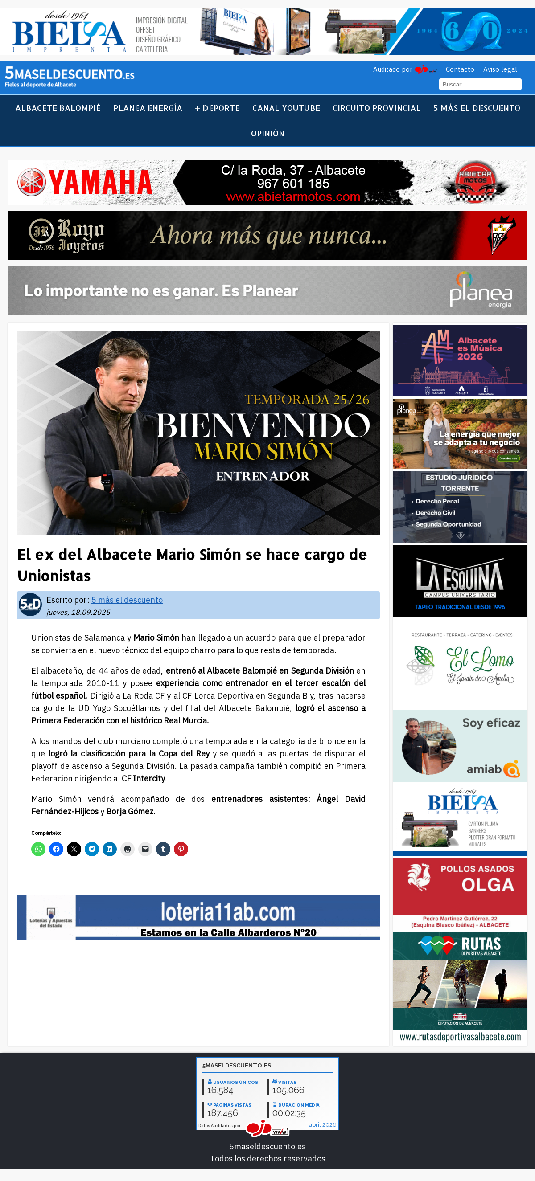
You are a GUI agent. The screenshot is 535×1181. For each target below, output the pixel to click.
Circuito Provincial (377, 107)
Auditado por (392, 69)
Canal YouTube (286, 107)
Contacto (460, 69)
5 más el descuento (476, 107)
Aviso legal (500, 69)
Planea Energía (147, 107)
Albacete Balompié (58, 107)
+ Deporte (217, 107)
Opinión (267, 133)
